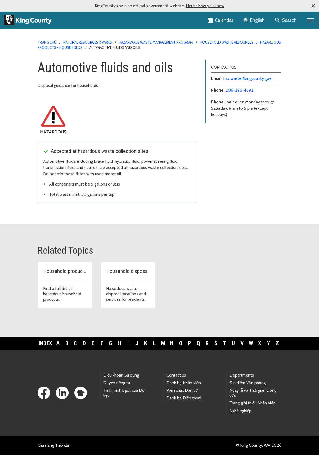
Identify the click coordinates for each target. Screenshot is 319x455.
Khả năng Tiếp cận (54, 445)
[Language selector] (254, 20)
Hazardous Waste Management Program (156, 42)
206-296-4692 (239, 90)
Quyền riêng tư (116, 382)
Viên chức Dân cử (181, 390)
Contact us (176, 375)
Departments (241, 375)
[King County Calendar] (221, 20)
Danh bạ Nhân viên (183, 382)
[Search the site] (286, 20)
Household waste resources (226, 42)
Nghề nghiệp (240, 410)
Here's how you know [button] (205, 5)
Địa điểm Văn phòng (247, 382)
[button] (313, 6)
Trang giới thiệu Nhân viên (252, 402)
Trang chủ (47, 42)
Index (45, 343)
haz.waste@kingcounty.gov (247, 78)
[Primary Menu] (310, 20)
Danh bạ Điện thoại (183, 397)
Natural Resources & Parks (87, 42)
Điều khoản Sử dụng (121, 375)
